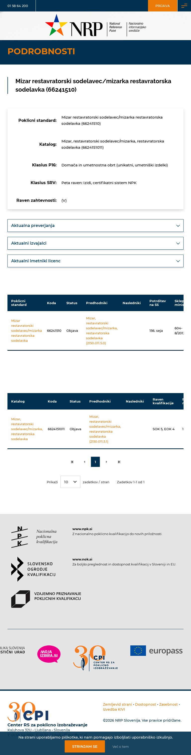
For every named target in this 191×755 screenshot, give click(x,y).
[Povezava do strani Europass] (156, 651)
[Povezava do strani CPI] (95, 658)
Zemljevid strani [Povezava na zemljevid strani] (117, 704)
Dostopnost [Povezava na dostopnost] (145, 704)
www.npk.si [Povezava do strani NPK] (82, 529)
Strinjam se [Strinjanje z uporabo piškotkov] (84, 746)
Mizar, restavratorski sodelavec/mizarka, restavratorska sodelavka (27, 429)
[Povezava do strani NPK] (34, 541)
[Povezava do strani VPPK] (46, 603)
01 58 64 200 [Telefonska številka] (17, 6)
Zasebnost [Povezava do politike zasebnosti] (168, 704)
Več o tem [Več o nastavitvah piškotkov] (120, 747)
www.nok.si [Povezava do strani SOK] (82, 559)
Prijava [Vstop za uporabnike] (162, 6)
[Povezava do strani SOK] (33, 573)
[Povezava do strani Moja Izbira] (49, 654)
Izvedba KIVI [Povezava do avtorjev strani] (114, 709)
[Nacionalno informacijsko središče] (95, 25)
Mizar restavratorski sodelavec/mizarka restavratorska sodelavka (26, 331)
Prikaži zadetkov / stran (78, 482)
